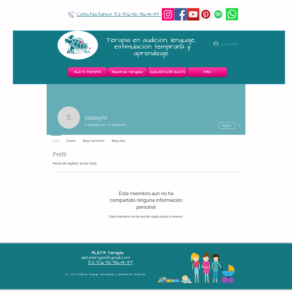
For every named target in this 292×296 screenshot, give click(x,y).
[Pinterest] (206, 14)
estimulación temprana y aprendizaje (152, 50)
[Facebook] (180, 14)
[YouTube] (193, 14)
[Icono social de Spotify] (218, 14)
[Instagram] (168, 14)
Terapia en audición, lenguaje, (153, 40)
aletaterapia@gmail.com (105, 257)
